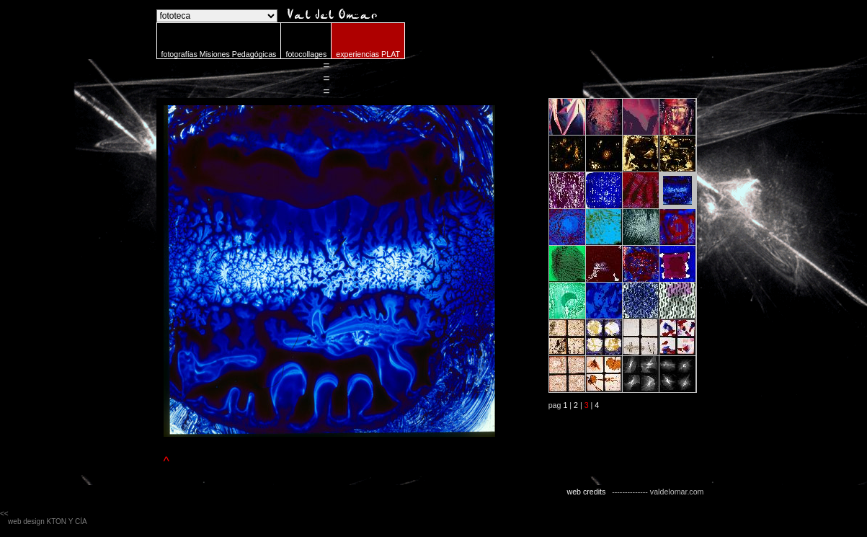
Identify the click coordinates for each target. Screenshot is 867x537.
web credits (585, 491)
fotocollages (305, 54)
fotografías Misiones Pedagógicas (219, 54)
